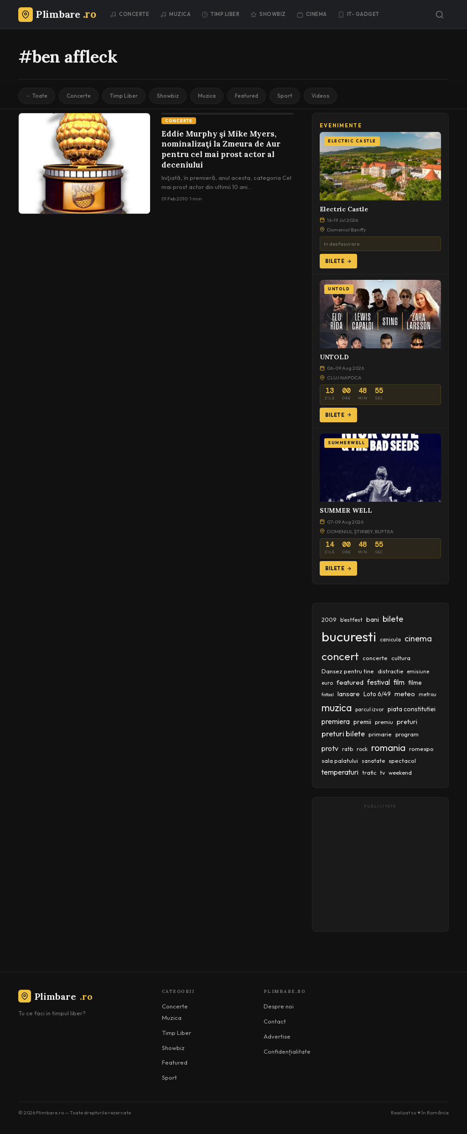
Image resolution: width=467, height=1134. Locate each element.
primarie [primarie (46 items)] (380, 734)
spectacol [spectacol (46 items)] (402, 760)
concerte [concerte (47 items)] (375, 658)
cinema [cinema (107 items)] (418, 638)
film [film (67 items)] (399, 682)
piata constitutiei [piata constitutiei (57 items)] (412, 709)
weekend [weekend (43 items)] (400, 772)
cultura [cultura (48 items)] (400, 658)
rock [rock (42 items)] (362, 749)
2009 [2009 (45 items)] (329, 619)
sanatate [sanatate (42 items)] (373, 760)
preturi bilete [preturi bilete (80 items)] (343, 733)
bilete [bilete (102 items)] (393, 619)
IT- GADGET (358, 14)
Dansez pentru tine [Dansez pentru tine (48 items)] (348, 671)
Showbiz (268, 14)
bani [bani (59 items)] (372, 619)
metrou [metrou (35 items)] (427, 694)
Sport (284, 95)
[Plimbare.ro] (57, 14)
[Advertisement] (380, 869)
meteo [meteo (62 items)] (404, 693)
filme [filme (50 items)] (415, 682)
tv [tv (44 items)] (382, 772)
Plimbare (55, 996)
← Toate (36, 95)
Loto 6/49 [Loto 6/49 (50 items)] (377, 694)
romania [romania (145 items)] (388, 747)
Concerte (129, 14)
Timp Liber (220, 14)
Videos (320, 95)
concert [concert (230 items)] (340, 656)
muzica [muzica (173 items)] (337, 708)
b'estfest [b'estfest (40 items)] (351, 619)
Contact (275, 1021)
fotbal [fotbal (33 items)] (328, 694)
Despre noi (279, 1006)
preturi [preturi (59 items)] (407, 722)
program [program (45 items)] (407, 734)
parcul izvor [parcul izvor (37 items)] (369, 709)
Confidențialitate (287, 1051)
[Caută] (440, 14)
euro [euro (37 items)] (327, 683)
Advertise (277, 1036)
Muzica (175, 14)
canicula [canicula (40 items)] (390, 639)
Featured (246, 95)
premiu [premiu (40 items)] (384, 722)
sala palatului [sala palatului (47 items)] (340, 760)
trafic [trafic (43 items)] (369, 772)
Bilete (338, 261)
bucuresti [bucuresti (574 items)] (349, 636)
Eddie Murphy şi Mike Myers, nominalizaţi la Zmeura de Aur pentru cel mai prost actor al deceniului (220, 149)
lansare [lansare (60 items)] (348, 693)
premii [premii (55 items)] (362, 722)
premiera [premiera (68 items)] (336, 721)
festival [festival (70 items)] (378, 682)
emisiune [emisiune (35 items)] (418, 671)
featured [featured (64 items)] (350, 682)
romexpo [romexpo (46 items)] (421, 748)
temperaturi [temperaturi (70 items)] (340, 772)
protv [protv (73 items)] (330, 748)
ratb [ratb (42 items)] (347, 749)
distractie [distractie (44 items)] (390, 671)
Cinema (312, 14)
